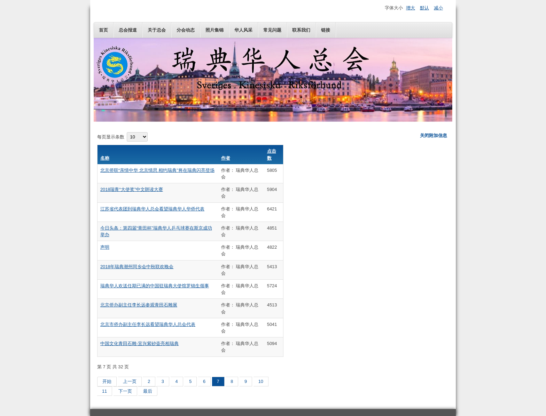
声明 (104, 247)
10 (260, 381)
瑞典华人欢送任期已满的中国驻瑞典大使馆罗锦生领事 (154, 285)
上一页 (129, 381)
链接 (325, 30)
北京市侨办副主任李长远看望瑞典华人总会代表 (147, 324)
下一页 (125, 391)
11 (104, 391)
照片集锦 (214, 30)
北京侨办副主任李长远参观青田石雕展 (138, 304)
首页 (103, 30)
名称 (104, 158)
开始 (106, 381)
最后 (147, 391)
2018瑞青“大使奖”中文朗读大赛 (131, 189)
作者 (225, 158)
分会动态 (186, 30)
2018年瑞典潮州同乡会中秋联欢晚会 (136, 266)
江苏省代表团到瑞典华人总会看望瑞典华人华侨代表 (152, 208)
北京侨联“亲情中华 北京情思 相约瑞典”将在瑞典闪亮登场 (157, 170)
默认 (424, 7)
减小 (438, 7)
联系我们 (301, 30)
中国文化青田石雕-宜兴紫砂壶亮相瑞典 (139, 343)
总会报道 (128, 30)
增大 (410, 7)
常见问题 (272, 30)
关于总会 (157, 30)
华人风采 (243, 30)
